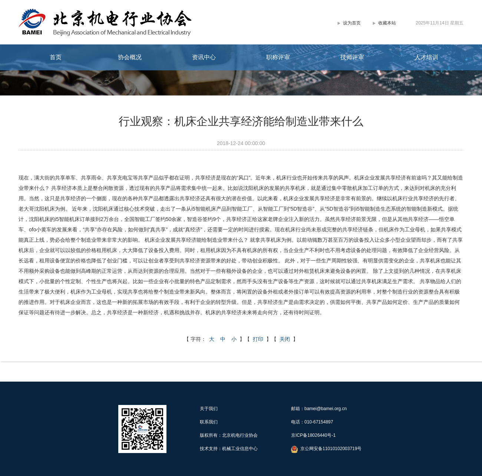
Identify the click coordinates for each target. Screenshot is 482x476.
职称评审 (278, 57)
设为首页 (352, 23)
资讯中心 (204, 57)
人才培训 (426, 57)
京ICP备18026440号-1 (313, 435)
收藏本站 (387, 23)
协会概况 (130, 57)
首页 (56, 57)
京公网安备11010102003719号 (331, 448)
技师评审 (352, 57)
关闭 (285, 339)
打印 (258, 339)
